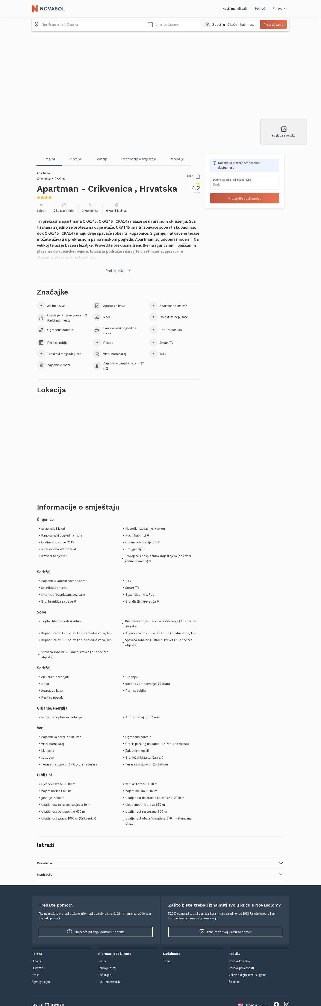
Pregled (49, 159)
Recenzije (177, 159)
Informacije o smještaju (138, 159)
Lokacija (101, 159)
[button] (173, 24)
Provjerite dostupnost (244, 198)
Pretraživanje (273, 24)
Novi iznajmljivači (235, 8)
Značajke (75, 159)
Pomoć (260, 8)
